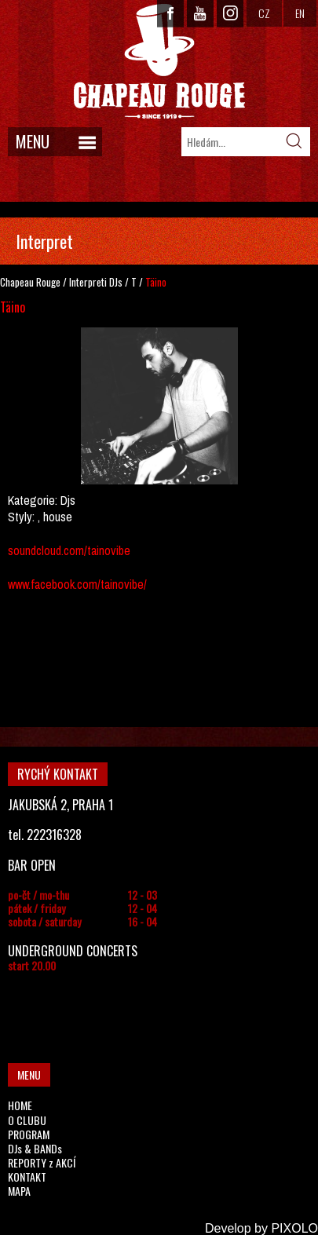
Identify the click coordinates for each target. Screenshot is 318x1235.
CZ (264, 13)
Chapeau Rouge (30, 282)
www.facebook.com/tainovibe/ (77, 584)
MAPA (19, 1190)
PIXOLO (294, 1228)
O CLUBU (27, 1120)
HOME (20, 1105)
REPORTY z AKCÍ (41, 1162)
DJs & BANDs (35, 1148)
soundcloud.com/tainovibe (69, 550)
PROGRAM (28, 1134)
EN (300, 13)
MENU (32, 141)
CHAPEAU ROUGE (159, 61)
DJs (115, 282)
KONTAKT (27, 1176)
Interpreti (88, 282)
